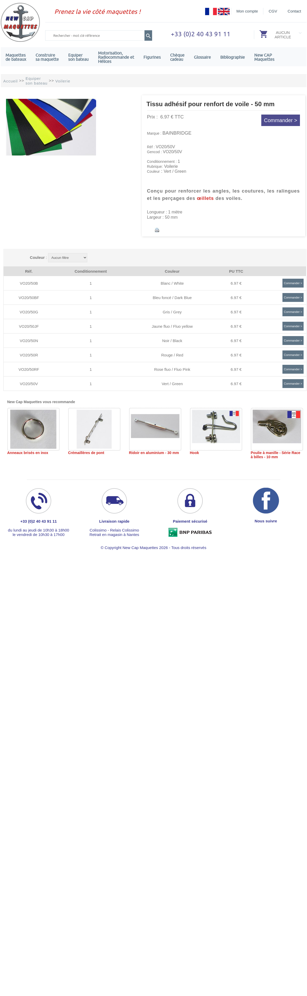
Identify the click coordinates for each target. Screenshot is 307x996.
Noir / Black (172, 340)
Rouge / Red (172, 355)
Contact (294, 11)
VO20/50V (29, 383)
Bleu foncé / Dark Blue (172, 297)
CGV (273, 11)
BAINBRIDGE (177, 133)
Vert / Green (172, 383)
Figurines (152, 57)
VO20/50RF (29, 369)
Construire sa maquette (47, 57)
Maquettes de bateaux (15, 57)
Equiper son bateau (78, 57)
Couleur (37, 257)
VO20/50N (29, 340)
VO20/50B (29, 283)
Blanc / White (172, 283)
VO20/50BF (29, 297)
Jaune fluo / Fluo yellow (172, 326)
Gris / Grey (172, 312)
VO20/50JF (29, 326)
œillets (205, 198)
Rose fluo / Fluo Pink (172, 369)
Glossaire (202, 57)
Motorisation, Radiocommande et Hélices (116, 57)
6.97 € (236, 283)
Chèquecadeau (177, 57)
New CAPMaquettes (264, 57)
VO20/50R (29, 355)
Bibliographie (232, 57)
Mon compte (247, 11)
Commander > (280, 120)
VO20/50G (29, 312)
